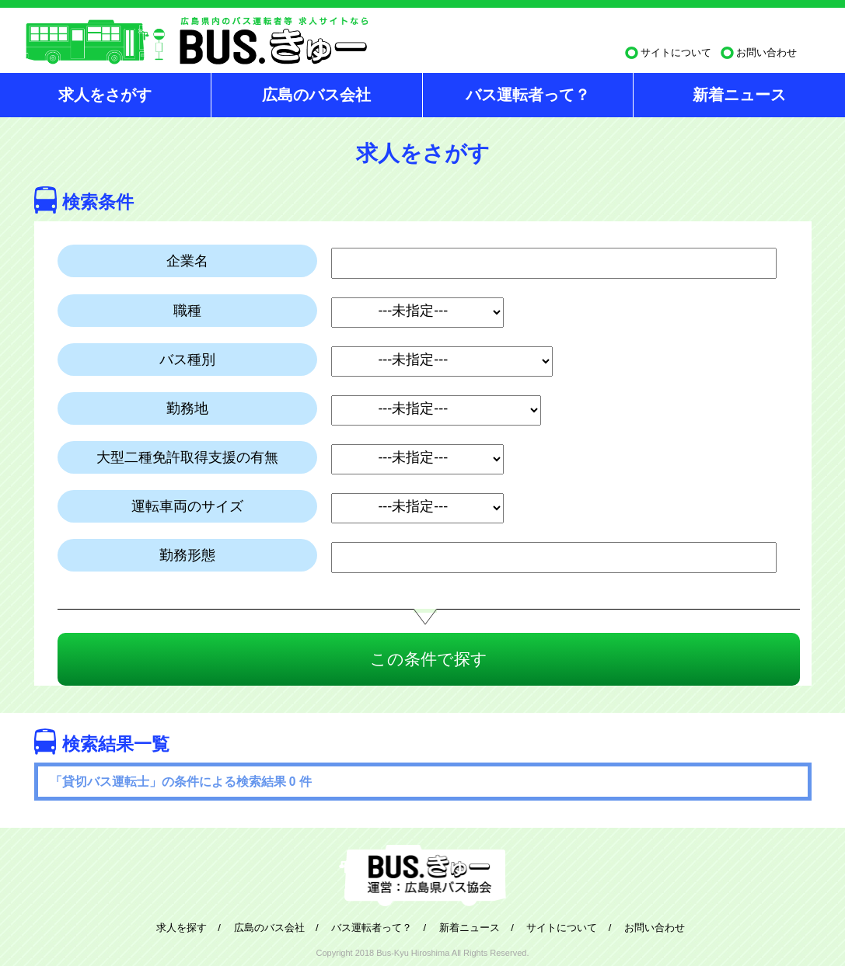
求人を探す (181, 927)
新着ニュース (739, 94)
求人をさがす (105, 94)
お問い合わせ (766, 52)
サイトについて (676, 52)
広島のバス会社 (316, 94)
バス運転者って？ (528, 94)
